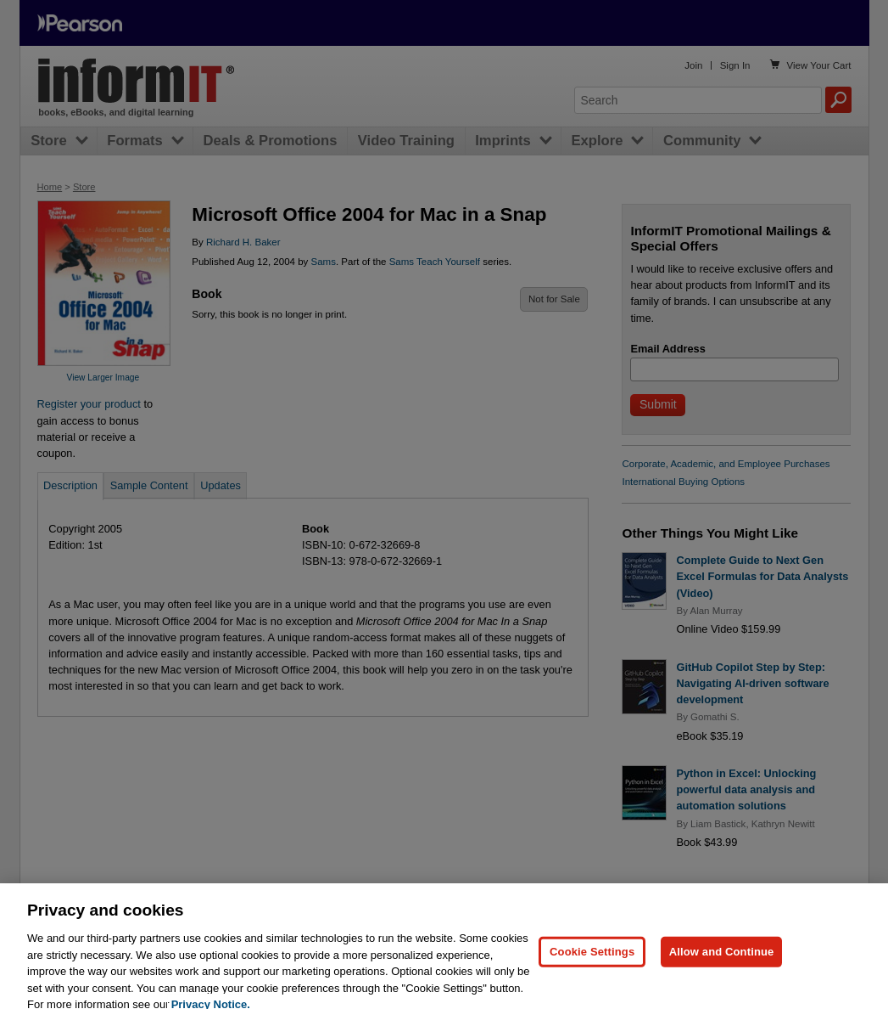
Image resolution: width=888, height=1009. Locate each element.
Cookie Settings (592, 967)
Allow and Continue (721, 967)
